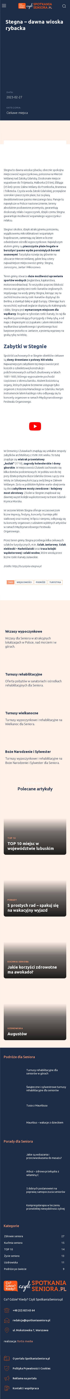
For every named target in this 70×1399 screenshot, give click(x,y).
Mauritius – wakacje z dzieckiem (44, 1111)
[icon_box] (35, 619)
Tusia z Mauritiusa (36, 1094)
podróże (41, 571)
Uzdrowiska (15, 1018)
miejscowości (24, 571)
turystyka (55, 571)
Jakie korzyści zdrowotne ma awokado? (32, 958)
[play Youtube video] (35, 415)
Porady (12, 889)
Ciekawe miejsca (17, 102)
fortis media (25, 1330)
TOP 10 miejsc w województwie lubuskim (30, 835)
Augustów (17, 1023)
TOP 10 (11, 827)
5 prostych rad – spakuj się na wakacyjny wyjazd (33, 896)
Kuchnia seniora (18, 951)
